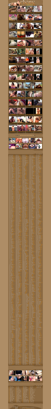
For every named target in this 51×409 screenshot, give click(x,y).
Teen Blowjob (37, 262)
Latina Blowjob (24, 333)
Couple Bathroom (18, 284)
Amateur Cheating (11, 171)
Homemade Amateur (24, 261)
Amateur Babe (11, 165)
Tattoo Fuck (37, 253)
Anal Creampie (11, 221)
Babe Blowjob (11, 266)
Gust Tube (18, 387)
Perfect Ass (30, 295)
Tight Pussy (37, 308)
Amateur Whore (11, 208)
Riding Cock (37, 161)
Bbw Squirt (10, 287)
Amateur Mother (11, 191)
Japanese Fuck (24, 316)
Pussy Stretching (31, 344)
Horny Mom (23, 278)
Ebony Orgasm (17, 359)
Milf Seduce (30, 238)
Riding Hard (37, 165)
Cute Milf (17, 312)
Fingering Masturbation (25, 188)
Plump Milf (30, 304)
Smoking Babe (37, 214)
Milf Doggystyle (31, 226)
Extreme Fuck (24, 161)
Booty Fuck (17, 193)
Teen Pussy (37, 288)
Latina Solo (24, 346)
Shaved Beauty (38, 179)
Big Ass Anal (11, 305)
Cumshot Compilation (18, 304)
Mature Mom (30, 209)
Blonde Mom (17, 178)
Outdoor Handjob (31, 288)
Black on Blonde (18, 166)
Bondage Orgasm (18, 189)
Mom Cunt (30, 249)
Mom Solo (30, 253)
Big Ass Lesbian (11, 312)
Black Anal (10, 343)
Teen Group (37, 279)
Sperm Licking (38, 230)
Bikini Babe (10, 339)
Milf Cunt (30, 225)
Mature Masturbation (32, 208)
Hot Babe (23, 282)
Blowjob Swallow (18, 187)
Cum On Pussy (17, 300)
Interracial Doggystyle (25, 301)
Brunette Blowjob (18, 205)
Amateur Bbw (10, 166)
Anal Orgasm (10, 226)
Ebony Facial (17, 346)
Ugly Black (37, 312)
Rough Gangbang (38, 167)
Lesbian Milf (31, 158)
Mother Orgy (30, 266)
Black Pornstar (11, 361)
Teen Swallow (37, 295)
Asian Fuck (10, 244)
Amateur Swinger (11, 204)
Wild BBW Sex (32, 397)
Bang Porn (32, 142)
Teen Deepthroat (38, 269)
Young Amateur (38, 350)
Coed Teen (17, 275)
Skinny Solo (37, 206)
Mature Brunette (31, 196)
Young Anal (37, 351)
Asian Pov (10, 253)
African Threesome (11, 163)
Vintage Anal (37, 317)
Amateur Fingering (11, 182)
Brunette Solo (18, 218)
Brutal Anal (17, 222)
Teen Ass (37, 257)
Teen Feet (37, 273)
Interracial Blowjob (25, 296)
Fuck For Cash (24, 206)
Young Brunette (38, 356)
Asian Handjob (11, 245)
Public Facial (31, 334)
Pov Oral (30, 322)
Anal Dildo (10, 222)
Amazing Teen (11, 214)
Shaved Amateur (38, 176)
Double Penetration (18, 333)
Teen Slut (37, 290)
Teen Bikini (37, 261)
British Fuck (17, 200)
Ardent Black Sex (19, 395)
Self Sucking (37, 171)
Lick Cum (30, 179)
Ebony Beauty (17, 339)
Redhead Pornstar (31, 360)
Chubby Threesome (18, 260)
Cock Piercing (18, 273)
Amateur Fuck (11, 183)
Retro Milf (37, 159)
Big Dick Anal (11, 325)
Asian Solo (10, 256)
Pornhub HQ (25, 148)
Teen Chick (37, 264)
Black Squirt (17, 157)
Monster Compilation (32, 257)
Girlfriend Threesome (25, 222)
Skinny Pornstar (38, 205)
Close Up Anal (18, 265)
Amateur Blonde (11, 167)
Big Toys (10, 338)
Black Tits (17, 162)
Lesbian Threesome (31, 175)
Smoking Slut (37, 218)
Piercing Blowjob (31, 301)
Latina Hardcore (24, 338)
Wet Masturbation (38, 329)
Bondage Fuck (17, 188)
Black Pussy (10, 363)
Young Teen (37, 363)
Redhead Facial (31, 356)
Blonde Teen (17, 184)
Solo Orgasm (37, 223)
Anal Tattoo (10, 230)
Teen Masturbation (38, 282)
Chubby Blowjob (18, 253)
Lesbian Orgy (31, 161)
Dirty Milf (17, 325)
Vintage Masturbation (39, 322)
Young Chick (37, 357)
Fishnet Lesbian (24, 197)
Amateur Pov (10, 195)
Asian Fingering (11, 243)
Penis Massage (31, 294)
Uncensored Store (25, 375)
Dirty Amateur (18, 320)
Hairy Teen (23, 249)
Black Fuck (10, 352)
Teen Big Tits (38, 260)
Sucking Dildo (38, 248)
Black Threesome (18, 161)
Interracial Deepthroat (25, 300)
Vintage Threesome (38, 327)
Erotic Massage (24, 158)
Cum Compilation (18, 294)
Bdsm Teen (10, 292)
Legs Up (23, 352)
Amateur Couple (11, 175)
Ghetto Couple (24, 214)
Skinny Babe (37, 196)
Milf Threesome (31, 244)
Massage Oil (30, 187)
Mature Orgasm (31, 210)
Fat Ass (23, 167)
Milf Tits (30, 245)
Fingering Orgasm (24, 189)
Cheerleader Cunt (18, 248)
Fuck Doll (23, 205)
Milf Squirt (30, 240)
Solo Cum (37, 219)
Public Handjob (31, 335)
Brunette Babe (18, 202)
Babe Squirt (10, 270)
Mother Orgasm (31, 265)
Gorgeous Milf (24, 230)
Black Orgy (10, 359)
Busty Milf (17, 236)
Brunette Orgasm (18, 214)
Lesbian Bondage (24, 357)
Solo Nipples (37, 222)
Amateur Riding (11, 197)
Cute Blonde (17, 308)
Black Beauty (11, 346)
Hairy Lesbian (24, 245)
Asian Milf (10, 249)
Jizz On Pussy (24, 322)
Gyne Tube (18, 388)
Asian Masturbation (11, 247)
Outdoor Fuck (31, 286)
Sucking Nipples (38, 249)
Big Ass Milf (11, 313)
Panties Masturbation (32, 291)
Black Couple (11, 350)
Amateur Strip (11, 202)
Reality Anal (31, 352)
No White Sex (25, 392)
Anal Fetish (10, 223)
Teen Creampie (38, 266)
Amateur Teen (11, 206)
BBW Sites (24, 395)
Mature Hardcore (31, 204)
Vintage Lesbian (38, 321)
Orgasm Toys (30, 282)
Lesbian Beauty (24, 356)
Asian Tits (10, 258)
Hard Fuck (23, 252)
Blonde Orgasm (18, 179)
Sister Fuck (37, 193)
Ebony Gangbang (18, 350)
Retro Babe (30, 363)
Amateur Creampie (11, 176)
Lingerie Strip (31, 182)
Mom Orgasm (30, 252)
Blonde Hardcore (18, 175)
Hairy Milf (23, 247)
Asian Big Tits (11, 238)
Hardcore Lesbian (24, 256)
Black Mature (11, 355)
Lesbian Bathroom (24, 355)
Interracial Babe (24, 294)
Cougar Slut (17, 282)
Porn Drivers (39, 148)
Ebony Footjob (18, 348)
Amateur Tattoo (11, 205)
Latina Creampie (24, 335)
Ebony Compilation (18, 344)
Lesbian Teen (31, 174)
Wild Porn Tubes (39, 375)
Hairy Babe (23, 239)
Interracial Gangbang (25, 304)
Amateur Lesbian (11, 189)
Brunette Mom (17, 213)
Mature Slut (30, 214)
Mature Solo (30, 215)
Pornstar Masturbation (32, 312)
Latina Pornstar (24, 344)
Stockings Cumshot (38, 235)
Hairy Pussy (24, 248)
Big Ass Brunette (11, 309)
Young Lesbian (38, 361)
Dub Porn (39, 142)
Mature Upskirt (31, 219)
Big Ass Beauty (11, 307)
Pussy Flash (30, 339)
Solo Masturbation (38, 221)
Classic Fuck (17, 261)
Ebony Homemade (18, 352)
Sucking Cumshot (38, 247)
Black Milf (10, 356)
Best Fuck (10, 303)
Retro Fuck (37, 157)
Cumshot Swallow (18, 305)
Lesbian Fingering (24, 363)
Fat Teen (23, 178)
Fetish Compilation (25, 183)
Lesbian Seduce (31, 167)
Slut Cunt (37, 210)
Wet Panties (37, 331)
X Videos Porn (32, 401)
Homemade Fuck (24, 265)
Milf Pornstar (31, 236)
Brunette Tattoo (18, 219)
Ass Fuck (10, 261)
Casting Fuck (17, 240)
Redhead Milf (31, 359)
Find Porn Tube (39, 386)
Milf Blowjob (31, 223)
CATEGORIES (30, 135)
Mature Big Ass (31, 193)
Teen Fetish (37, 274)
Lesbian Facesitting (25, 361)
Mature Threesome (31, 217)
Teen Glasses (37, 278)
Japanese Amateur (24, 313)
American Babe (11, 215)
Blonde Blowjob (18, 170)
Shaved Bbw (37, 178)
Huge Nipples (24, 290)
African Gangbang (11, 158)
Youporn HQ (19, 381)
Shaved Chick (37, 182)
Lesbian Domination (25, 360)
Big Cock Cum (11, 321)
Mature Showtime (32, 392)
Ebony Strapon (18, 364)
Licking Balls (31, 180)
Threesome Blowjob (38, 301)
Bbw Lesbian (10, 279)
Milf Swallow (31, 243)
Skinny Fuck (37, 200)
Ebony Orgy (17, 360)
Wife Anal (37, 340)
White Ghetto (37, 333)
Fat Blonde (23, 169)
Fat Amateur (24, 165)
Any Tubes (18, 386)
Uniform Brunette (38, 314)
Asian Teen (10, 257)
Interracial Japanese (25, 305)
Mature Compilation (31, 197)
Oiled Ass (30, 275)
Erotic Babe (24, 157)
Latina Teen (24, 348)
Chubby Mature (18, 256)
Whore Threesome (38, 339)
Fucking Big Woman (25, 399)
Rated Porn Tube (19, 391)
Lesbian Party (31, 163)
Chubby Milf (17, 257)
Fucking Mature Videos (26, 401)
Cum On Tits (17, 301)
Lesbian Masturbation (32, 157)
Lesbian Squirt (31, 170)
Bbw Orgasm (10, 282)
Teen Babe (37, 258)
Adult (32, 381)
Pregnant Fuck (31, 327)
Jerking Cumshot (24, 320)
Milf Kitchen (31, 232)
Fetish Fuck (24, 184)
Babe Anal (10, 265)
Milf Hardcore (31, 231)
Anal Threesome (11, 231)
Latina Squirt (24, 347)
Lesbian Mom (30, 159)
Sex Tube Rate (18, 392)
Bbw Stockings (11, 288)
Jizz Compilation (24, 321)
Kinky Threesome (24, 330)
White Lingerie (38, 334)
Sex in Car (37, 174)
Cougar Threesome (18, 283)
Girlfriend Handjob (25, 221)
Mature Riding (31, 213)
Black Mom (10, 357)
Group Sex (23, 236)
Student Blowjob (38, 240)
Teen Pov (37, 287)
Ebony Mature (17, 357)
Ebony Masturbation (18, 356)
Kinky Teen (23, 329)
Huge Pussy (23, 291)
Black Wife (17, 165)
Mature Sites (32, 393)
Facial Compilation (25, 162)
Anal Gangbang (11, 225)
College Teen (17, 278)
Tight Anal (37, 305)
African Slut (11, 161)
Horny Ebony (24, 275)
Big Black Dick (11, 316)
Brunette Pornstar (18, 215)
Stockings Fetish (38, 236)
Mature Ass (30, 191)
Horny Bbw (23, 271)
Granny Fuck (24, 232)
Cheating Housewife (18, 244)
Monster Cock (31, 256)
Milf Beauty (30, 221)
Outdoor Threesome (31, 290)
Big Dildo (10, 330)
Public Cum (30, 333)
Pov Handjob (30, 320)
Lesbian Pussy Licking (32, 165)
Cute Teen (17, 313)
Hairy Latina (24, 244)
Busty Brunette (18, 230)
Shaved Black (37, 180)
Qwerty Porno (12, 375)
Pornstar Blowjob (31, 307)
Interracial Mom (24, 307)
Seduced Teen (37, 169)
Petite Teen (30, 300)
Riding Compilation (38, 162)
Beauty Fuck (10, 295)
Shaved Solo (37, 187)
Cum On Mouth (17, 299)
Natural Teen (31, 271)
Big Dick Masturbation (12, 329)
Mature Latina (31, 206)
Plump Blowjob (31, 303)
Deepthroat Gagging (18, 316)
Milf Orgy (30, 234)
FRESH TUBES (21, 135)
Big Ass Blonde (11, 308)
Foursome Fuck (24, 202)
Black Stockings (18, 158)
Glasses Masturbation (25, 225)
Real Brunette (31, 348)
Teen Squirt (37, 292)
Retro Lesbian (38, 158)
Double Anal (17, 331)
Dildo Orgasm (17, 318)
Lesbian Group (24, 364)
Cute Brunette (18, 309)
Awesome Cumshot (11, 264)
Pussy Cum (30, 338)
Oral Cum (30, 278)
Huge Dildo (23, 288)
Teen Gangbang (38, 277)
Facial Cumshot (24, 163)
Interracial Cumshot (25, 299)
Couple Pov (17, 288)
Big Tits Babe (11, 333)
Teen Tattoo (37, 296)
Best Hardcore (11, 304)
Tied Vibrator (38, 304)
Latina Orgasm (24, 342)
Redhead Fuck (31, 357)
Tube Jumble (19, 375)
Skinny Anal (37, 195)
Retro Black (30, 364)
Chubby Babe (17, 251)
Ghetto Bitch (24, 213)
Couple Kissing (18, 286)
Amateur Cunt (11, 178)
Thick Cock (37, 300)
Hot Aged (31, 388)
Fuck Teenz (31, 386)
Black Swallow (18, 159)
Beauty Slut (10, 299)
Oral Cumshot (31, 279)
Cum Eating (17, 295)
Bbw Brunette (11, 273)
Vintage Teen (37, 326)
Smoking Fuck (37, 217)
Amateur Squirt (11, 200)
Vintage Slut (37, 325)
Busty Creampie (18, 232)
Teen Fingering (38, 275)
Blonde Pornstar (18, 180)
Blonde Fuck (17, 174)
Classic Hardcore (18, 262)
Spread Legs (37, 232)
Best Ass (10, 301)
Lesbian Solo (31, 169)
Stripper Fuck (38, 239)
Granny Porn (31, 387)
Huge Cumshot (24, 287)
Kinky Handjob (24, 327)
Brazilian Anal (18, 195)
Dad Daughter (17, 314)
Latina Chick (24, 334)
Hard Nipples (24, 253)
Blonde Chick (17, 171)
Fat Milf (23, 175)
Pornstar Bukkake (31, 308)
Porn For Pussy (32, 400)
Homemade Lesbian (24, 266)
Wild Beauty (37, 343)
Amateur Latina (11, 188)
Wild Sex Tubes (12, 381)
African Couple (11, 157)
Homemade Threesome (25, 269)
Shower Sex (37, 191)
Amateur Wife (11, 209)
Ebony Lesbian (18, 355)
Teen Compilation (38, 265)
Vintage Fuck (37, 320)
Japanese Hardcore (24, 317)
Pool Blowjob (31, 305)
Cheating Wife (18, 247)
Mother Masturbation (32, 264)
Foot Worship (24, 200)
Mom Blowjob (30, 247)
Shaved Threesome (38, 189)
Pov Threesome (31, 325)
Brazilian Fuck (18, 197)
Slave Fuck (37, 208)
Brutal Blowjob (18, 223)
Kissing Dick (24, 331)
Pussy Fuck (30, 340)
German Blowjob (24, 210)
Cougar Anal (17, 279)
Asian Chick (10, 240)
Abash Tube (25, 381)
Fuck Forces (32, 148)
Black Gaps (18, 397)
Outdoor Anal (31, 284)
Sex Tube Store (19, 393)
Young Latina (37, 360)
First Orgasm (24, 193)
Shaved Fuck (37, 183)
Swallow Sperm (38, 251)
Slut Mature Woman (32, 395)
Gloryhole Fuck (24, 226)
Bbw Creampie (11, 274)
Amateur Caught (11, 170)
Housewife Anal (24, 283)
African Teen (11, 162)
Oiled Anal (30, 274)
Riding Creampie (38, 163)
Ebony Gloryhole (18, 351)
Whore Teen (37, 338)
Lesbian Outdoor (31, 162)
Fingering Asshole (24, 187)
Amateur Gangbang (11, 184)
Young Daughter (38, 359)
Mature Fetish (31, 200)
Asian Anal (10, 235)
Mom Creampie (31, 248)
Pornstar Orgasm (31, 313)
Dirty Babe (17, 321)
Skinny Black (37, 197)
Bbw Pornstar (11, 284)
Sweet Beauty (37, 252)
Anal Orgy (10, 227)
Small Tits (37, 213)
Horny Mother (24, 279)
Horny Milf (23, 277)
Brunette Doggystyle (18, 208)
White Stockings (38, 335)
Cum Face (17, 296)
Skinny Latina (38, 201)
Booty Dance (17, 192)
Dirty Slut (17, 326)
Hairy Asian (24, 238)
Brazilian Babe (18, 196)
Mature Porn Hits (32, 391)
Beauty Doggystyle (11, 294)
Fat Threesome (24, 179)
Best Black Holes (19, 396)
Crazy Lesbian (18, 290)
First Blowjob (24, 191)
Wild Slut (37, 348)
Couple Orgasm (18, 287)
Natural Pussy (31, 270)
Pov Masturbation (31, 321)
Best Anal (10, 300)
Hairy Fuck (23, 243)
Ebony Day (18, 400)
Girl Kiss (23, 218)
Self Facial (37, 170)
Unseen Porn (32, 375)
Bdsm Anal (10, 291)
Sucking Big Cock (38, 244)
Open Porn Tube (39, 387)
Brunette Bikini (18, 204)
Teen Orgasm (37, 283)
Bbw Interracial (11, 277)
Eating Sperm (17, 335)
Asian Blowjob (11, 239)
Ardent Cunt (12, 142)
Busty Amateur (18, 225)
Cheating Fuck (18, 243)
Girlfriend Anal (24, 219)
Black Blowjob (11, 347)
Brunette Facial (18, 209)
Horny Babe (23, 270)
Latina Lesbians (24, 339)
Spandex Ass (37, 227)
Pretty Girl (30, 330)
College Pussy (18, 277)
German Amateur (24, 208)
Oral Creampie (31, 277)
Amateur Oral (11, 192)
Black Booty (10, 348)
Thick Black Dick (38, 299)
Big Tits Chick (11, 334)
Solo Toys (37, 225)
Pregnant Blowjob (31, 326)
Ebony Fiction (18, 401)
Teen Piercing (38, 286)
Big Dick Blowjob (11, 326)
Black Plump (10, 360)
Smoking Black (38, 215)
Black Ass (10, 344)
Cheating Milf (18, 245)
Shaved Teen (37, 188)
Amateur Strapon (11, 201)
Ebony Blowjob (18, 340)
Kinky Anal (23, 325)
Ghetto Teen (24, 217)
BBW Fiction (24, 393)
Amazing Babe (11, 210)
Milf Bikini (30, 222)
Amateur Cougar (11, 174)
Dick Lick (17, 317)
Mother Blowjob (31, 262)
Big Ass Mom (10, 314)
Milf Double (30, 227)
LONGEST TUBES (26, 135)
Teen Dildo (37, 270)
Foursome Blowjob (24, 201)
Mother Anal (30, 261)
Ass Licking (10, 262)
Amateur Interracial (12, 187)
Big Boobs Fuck (11, 317)
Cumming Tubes (25, 396)
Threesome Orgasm (38, 303)
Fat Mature (23, 174)
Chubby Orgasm (18, 258)
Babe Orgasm (10, 269)
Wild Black (37, 344)
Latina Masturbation (25, 340)
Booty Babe (17, 191)
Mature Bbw (30, 192)
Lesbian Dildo (24, 359)
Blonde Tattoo (18, 183)
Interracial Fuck (24, 303)
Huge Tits (23, 292)
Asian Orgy (10, 251)
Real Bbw (30, 346)
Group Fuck (23, 234)
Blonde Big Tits (18, 169)
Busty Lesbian (18, 235)
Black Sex (10, 364)
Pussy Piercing (31, 343)
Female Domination (24, 180)
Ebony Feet (17, 347)
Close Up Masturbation (19, 269)
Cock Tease (17, 274)
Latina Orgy (24, 343)
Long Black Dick (31, 184)
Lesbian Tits (31, 176)
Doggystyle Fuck (18, 329)
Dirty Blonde (17, 322)
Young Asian (37, 352)
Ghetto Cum (23, 215)
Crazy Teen (17, 291)
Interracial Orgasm (25, 308)
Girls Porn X (32, 399)
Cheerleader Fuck (18, 249)
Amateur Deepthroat (11, 179)
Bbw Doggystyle (11, 275)
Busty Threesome (18, 239)
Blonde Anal (17, 167)
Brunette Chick (18, 206)
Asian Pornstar (11, 252)
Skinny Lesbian (38, 202)
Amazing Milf (11, 213)
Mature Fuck (30, 201)
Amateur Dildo (11, 180)
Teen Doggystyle (38, 271)
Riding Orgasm (38, 166)
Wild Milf (37, 346)
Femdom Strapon (24, 182)
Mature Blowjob (31, 195)
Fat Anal (23, 166)
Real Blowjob (31, 347)
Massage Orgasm (31, 188)
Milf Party (30, 235)
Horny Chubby (24, 273)
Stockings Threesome (39, 238)
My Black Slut (25, 391)
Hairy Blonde (24, 240)
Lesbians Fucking (31, 178)
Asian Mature (11, 248)
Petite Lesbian (31, 299)
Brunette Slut (18, 217)
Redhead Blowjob (31, 355)
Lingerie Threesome (31, 183)
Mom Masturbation (31, 251)
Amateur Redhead (11, 196)
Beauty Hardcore (11, 296)
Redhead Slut (31, 361)
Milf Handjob (31, 230)
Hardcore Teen (24, 260)
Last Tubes (19, 148)
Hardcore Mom (24, 257)
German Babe (24, 209)
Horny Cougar (24, 274)
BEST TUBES (17, 135)
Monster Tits (31, 260)
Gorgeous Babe (24, 227)
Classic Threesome (18, 264)
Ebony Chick (17, 343)
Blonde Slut (17, 182)
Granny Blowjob (24, 231)
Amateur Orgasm (11, 193)
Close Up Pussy (18, 271)
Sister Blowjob (38, 192)
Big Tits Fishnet (11, 335)
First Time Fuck (24, 195)
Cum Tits (17, 303)
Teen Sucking (37, 294)
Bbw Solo (10, 286)
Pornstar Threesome (31, 317)
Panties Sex (30, 292)
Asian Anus (10, 236)
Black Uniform (18, 163)
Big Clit (10, 318)
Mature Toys (30, 218)
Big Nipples (10, 331)
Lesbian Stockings (31, 171)
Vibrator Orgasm (38, 316)
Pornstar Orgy (31, 314)
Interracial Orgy (24, 309)
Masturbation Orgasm (32, 189)
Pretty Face (30, 329)
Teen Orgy (37, 284)
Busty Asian (17, 227)
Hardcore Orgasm (24, 258)
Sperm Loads (37, 231)
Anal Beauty (10, 218)
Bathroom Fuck (11, 271)
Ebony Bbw (17, 338)
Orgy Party (30, 283)
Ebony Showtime (25, 387)
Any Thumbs (39, 381)
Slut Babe (37, 209)
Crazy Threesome (18, 292)
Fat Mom (23, 176)
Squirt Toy (37, 234)
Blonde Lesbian (18, 176)
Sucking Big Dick (38, 245)
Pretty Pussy (31, 331)
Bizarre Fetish (11, 342)
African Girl (11, 159)
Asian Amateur (11, 234)
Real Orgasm (30, 351)
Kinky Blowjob (24, 326)
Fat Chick (23, 171)
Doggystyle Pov (18, 330)
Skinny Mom (37, 204)
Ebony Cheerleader (18, 342)
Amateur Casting (11, 169)
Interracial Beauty (25, 295)
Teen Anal (37, 256)
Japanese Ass (24, 314)
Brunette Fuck (18, 210)
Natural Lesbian (31, 269)
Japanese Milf (24, 318)
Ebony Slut (17, 363)
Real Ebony (30, 350)
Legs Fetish (24, 350)
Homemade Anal (24, 262)
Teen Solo (37, 291)
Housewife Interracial (25, 284)
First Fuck (23, 192)
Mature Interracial (31, 205)
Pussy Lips (30, 342)
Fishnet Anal (24, 196)
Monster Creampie (31, 258)
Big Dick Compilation (12, 327)
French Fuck (24, 204)
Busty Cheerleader (18, 231)
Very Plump (31, 396)
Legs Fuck (23, 351)
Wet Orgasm (37, 330)
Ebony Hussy (24, 386)
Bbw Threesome (11, 290)
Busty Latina (17, 234)
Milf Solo (30, 239)
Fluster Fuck (12, 148)
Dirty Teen (17, 327)
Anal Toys (10, 232)
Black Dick (10, 351)
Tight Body (37, 307)
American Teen (11, 217)
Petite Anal (30, 296)
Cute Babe (17, 307)
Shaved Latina (38, 184)
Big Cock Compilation (12, 320)
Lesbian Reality (31, 166)
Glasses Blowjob (24, 223)
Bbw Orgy (10, 283)
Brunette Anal (18, 201)
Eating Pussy (17, 334)
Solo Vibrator (38, 226)
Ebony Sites (24, 388)
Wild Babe (37, 342)
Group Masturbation (25, 235)
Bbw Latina (10, 278)
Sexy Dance (37, 175)
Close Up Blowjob (18, 266)
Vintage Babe (37, 318)
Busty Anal (17, 226)
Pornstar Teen (31, 316)
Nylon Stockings (31, 273)
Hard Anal (23, 251)
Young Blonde (37, 355)
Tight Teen (37, 309)
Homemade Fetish (24, 264)
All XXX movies (19, 142)
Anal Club (10, 219)
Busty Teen (17, 238)
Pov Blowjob (30, 318)
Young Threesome (38, 364)
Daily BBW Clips (25, 397)
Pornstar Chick (31, 309)
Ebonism (18, 399)
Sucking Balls (38, 243)
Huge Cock (23, 286)
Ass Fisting (10, 260)
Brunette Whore (18, 221)
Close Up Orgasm (18, 270)
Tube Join (25, 142)
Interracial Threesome (25, 312)
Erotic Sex (23, 159)
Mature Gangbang (31, 202)
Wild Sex (37, 347)
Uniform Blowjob (38, 313)
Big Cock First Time (12, 322)
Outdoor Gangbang (31, 287)
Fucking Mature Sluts (26, 400)
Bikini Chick (11, 340)
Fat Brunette (24, 170)
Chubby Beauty (18, 252)
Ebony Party (17, 361)
